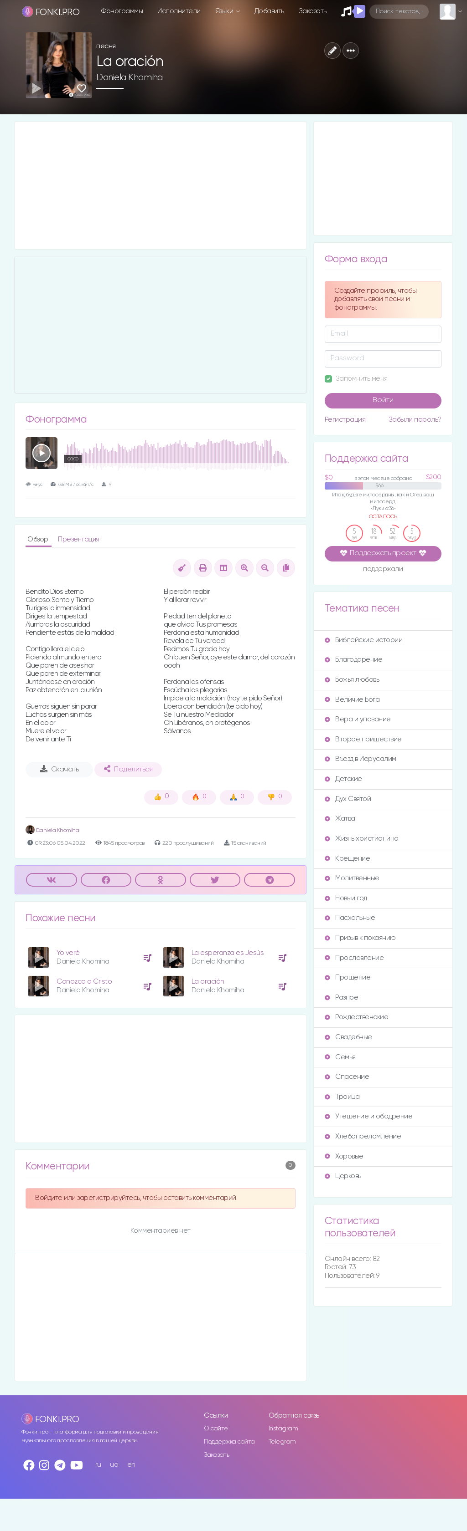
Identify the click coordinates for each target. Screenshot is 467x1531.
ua (114, 1464)
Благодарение (353, 659)
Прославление (354, 957)
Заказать (313, 11)
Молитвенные (352, 878)
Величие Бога (352, 699)
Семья (340, 1057)
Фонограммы (122, 11)
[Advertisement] (160, 185)
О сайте (216, 1428)
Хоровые (344, 1156)
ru (98, 1464)
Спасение (347, 1076)
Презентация (78, 539)
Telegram (282, 1442)
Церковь (343, 1176)
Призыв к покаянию (360, 937)
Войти (383, 400)
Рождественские (356, 1017)
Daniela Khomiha (129, 77)
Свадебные (348, 1037)
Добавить (269, 11)
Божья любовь (352, 679)
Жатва (340, 818)
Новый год (346, 898)
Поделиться (128, 769)
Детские (343, 779)
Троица (342, 1096)
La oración (208, 981)
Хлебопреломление (363, 1136)
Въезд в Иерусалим (360, 758)
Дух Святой (348, 799)
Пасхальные (350, 917)
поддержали (383, 570)
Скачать (59, 769)
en (131, 1464)
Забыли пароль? (415, 419)
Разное (341, 997)
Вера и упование (358, 719)
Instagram (283, 1428)
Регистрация (345, 419)
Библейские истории (363, 640)
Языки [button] (225, 11)
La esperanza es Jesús (228, 952)
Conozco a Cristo (84, 981)
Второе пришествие (363, 739)
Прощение (347, 977)
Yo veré (68, 952)
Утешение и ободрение (368, 1116)
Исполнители (179, 11)
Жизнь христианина (362, 838)
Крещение (347, 858)
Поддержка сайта (229, 1442)
